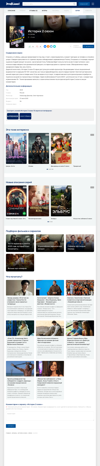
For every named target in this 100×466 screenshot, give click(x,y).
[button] (47, 169)
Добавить (75, 46)
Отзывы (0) (33, 10)
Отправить (11, 426)
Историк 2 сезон (22, 433)
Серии (30, 433)
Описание (11, 10)
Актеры (44, 10)
